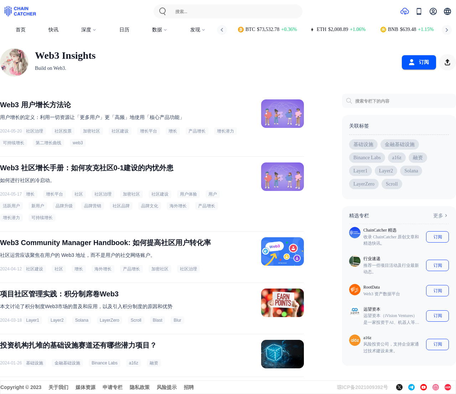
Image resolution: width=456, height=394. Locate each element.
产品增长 (197, 131)
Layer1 (32, 320)
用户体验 (188, 194)
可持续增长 (13, 142)
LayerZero (109, 320)
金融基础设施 (67, 363)
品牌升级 (64, 205)
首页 (21, 29)
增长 (173, 131)
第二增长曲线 (48, 142)
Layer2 (57, 320)
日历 (124, 29)
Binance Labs (105, 363)
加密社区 (91, 131)
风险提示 (167, 387)
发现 (198, 29)
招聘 (189, 387)
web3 (78, 142)
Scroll (136, 320)
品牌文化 (149, 205)
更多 (441, 215)
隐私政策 (140, 387)
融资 (154, 363)
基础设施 (34, 363)
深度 (89, 29)
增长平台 (148, 131)
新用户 (37, 205)
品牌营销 (92, 205)
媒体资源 (85, 387)
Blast (157, 320)
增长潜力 (225, 131)
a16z (133, 363)
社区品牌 (121, 205)
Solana (81, 320)
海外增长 (178, 205)
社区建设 (120, 131)
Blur (177, 320)
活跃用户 (11, 205)
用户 (212, 194)
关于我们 (58, 387)
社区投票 (63, 131)
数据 (159, 29)
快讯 (53, 29)
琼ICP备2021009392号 (362, 387)
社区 (78, 194)
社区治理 (34, 131)
